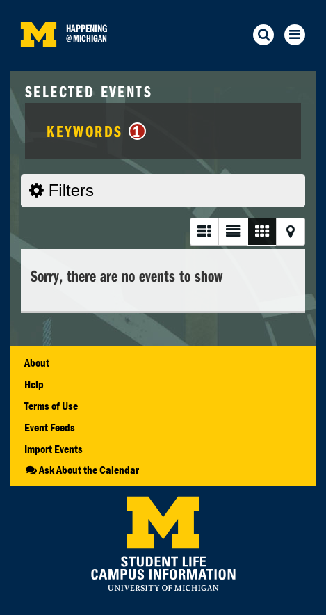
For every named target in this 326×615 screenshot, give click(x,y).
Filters (61, 190)
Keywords (96, 130)
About (36, 362)
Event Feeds (49, 427)
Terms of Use (51, 406)
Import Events (53, 449)
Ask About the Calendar (81, 470)
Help (34, 384)
